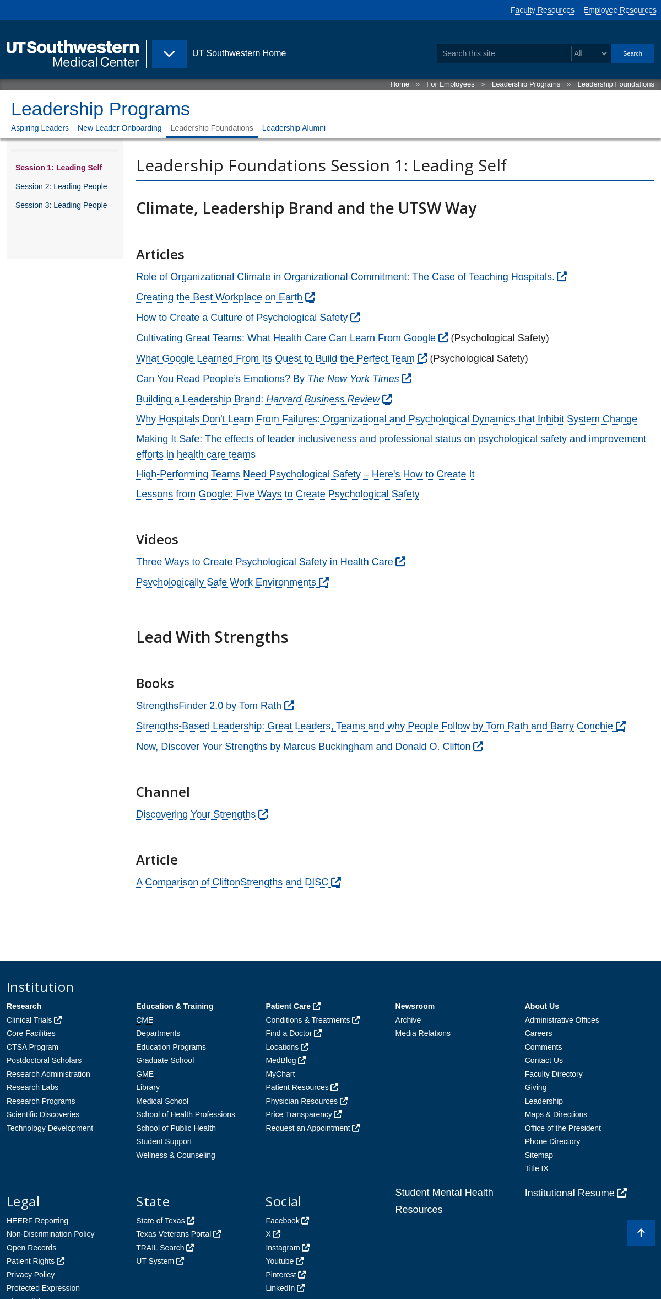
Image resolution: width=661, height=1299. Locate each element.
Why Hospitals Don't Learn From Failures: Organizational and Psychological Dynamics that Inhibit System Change (386, 419)
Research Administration (48, 1074)
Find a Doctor (289, 1033)
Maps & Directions (556, 1114)
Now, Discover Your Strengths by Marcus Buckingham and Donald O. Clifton (303, 746)
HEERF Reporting (37, 1220)
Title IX (537, 1168)
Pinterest (281, 1274)
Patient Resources (297, 1087)
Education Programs (171, 1047)
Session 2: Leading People (61, 186)
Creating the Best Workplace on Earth (219, 297)
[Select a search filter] (590, 54)
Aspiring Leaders (40, 128)
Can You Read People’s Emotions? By (267, 378)
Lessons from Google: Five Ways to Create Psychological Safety (278, 494)
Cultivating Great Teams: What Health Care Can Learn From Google (286, 337)
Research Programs (41, 1101)
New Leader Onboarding (120, 128)
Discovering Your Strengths (196, 814)
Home (399, 84)
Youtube (280, 1261)
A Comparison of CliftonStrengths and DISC (232, 882)
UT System (155, 1261)
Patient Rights (31, 1261)
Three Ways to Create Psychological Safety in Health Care (264, 561)
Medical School (162, 1101)
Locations (282, 1047)
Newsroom (415, 1006)
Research (24, 1006)
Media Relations (423, 1033)
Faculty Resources (543, 10)
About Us (542, 1006)
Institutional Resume (570, 1193)
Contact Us (544, 1060)
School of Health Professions (185, 1114)
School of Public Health (176, 1128)
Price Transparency (299, 1114)
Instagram (283, 1247)
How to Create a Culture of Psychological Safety (242, 317)
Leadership (544, 1101)
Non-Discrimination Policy (51, 1234)
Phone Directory (552, 1141)
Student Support (164, 1141)
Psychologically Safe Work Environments (226, 582)
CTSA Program (32, 1047)
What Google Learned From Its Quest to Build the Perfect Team (275, 358)
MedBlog (281, 1060)
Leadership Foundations (616, 84)
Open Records (31, 1247)
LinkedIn (280, 1288)
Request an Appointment (308, 1128)
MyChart (280, 1074)
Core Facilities (31, 1033)
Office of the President (563, 1128)
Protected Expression (43, 1288)
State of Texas (160, 1220)
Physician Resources (302, 1101)
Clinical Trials (29, 1020)
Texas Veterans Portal (173, 1234)
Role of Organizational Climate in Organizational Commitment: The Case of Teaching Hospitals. (345, 276)
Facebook (282, 1220)
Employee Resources (620, 10)
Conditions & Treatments (308, 1020)
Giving (536, 1087)
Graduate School (165, 1060)
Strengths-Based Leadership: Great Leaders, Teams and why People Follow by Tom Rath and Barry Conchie (374, 726)
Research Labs (32, 1087)
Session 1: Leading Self (58, 167)
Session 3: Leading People (61, 205)
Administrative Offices (562, 1020)
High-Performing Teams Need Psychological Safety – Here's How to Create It (305, 474)
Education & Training (174, 1006)
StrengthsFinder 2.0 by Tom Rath (208, 705)
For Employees (450, 84)
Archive (408, 1020)
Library (148, 1087)
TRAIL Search (160, 1247)
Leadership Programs (526, 84)
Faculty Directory (554, 1074)
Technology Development (50, 1128)
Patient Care (288, 1006)
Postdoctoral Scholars (44, 1060)
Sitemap (539, 1155)
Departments (158, 1033)
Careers (538, 1033)
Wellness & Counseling (175, 1155)
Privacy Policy (31, 1274)
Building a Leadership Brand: (258, 399)
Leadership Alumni (294, 128)
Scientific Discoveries (43, 1114)
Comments (543, 1047)
